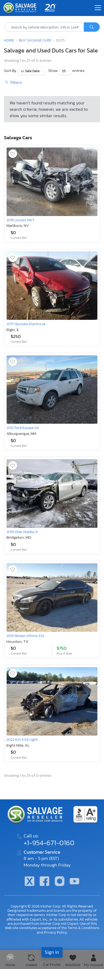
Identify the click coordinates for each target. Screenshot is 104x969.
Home (9, 40)
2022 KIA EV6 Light (22, 739)
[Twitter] (29, 882)
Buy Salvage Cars (35, 40)
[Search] (92, 27)
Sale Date (32, 70)
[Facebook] (44, 882)
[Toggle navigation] (98, 8)
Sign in (52, 952)
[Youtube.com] (74, 882)
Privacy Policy (55, 932)
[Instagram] (59, 882)
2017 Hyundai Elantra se (25, 324)
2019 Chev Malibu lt (22, 532)
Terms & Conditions (83, 927)
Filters (13, 82)
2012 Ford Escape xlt (22, 428)
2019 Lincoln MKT (20, 220)
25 (64, 70)
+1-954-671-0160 (49, 843)
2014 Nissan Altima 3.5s (25, 636)
